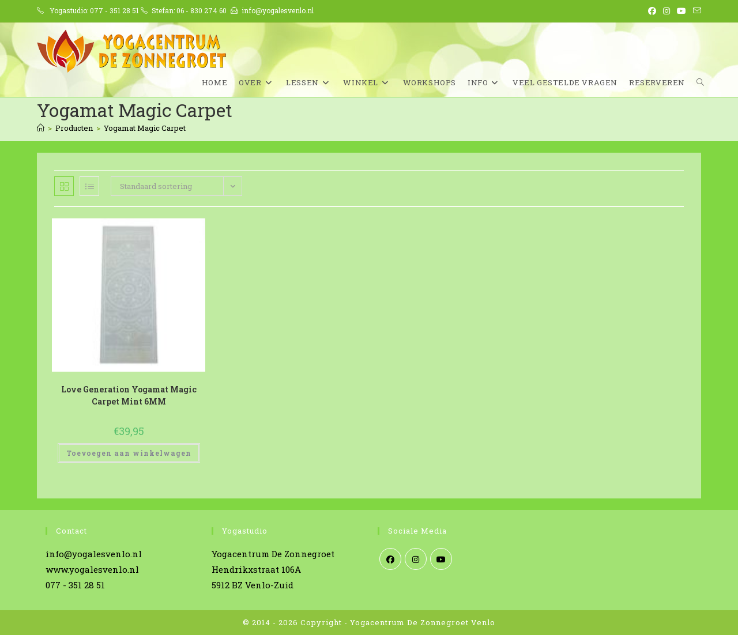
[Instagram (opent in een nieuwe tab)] (666, 11)
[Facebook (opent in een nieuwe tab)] (652, 11)
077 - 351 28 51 (114, 10)
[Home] (40, 128)
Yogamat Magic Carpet (145, 128)
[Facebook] (390, 559)
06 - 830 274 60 (201, 10)
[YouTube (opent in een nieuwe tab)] (681, 11)
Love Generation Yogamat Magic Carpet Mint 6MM (129, 395)
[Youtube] (441, 559)
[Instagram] (416, 559)
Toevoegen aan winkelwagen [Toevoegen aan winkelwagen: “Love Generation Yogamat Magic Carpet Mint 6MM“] (128, 453)
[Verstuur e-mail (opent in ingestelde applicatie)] (695, 11)
